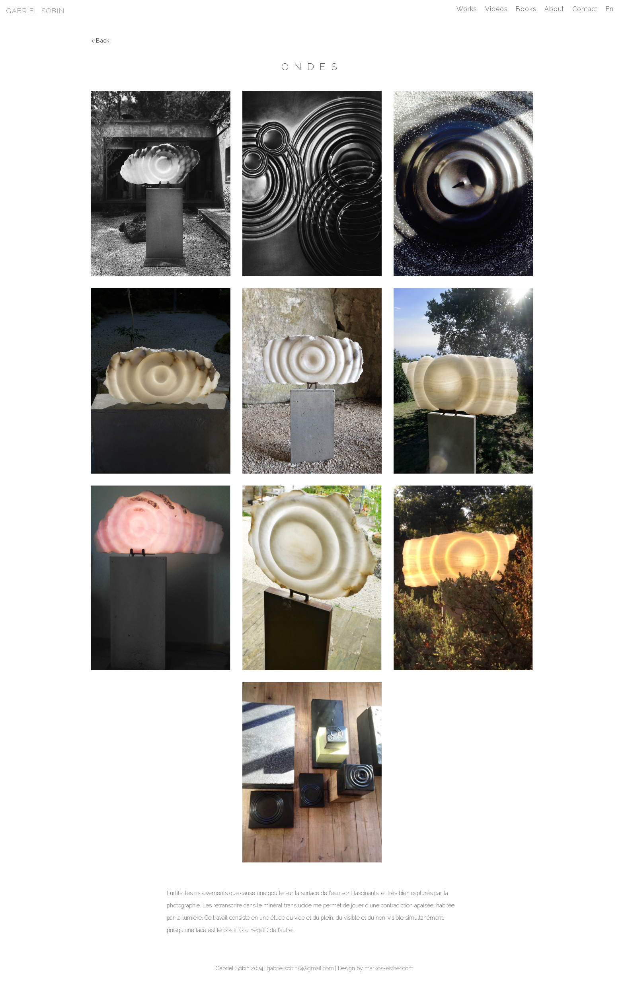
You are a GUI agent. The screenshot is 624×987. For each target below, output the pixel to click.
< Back (100, 40)
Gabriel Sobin (35, 11)
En (610, 9)
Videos (496, 9)
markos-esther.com (389, 968)
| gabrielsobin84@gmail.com (299, 968)
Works (466, 9)
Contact (585, 9)
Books (526, 9)
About (554, 9)
